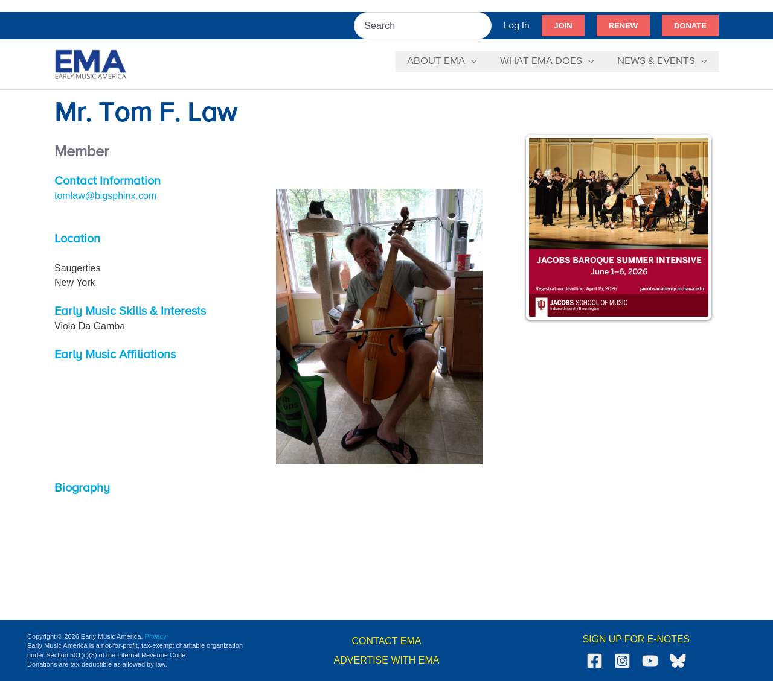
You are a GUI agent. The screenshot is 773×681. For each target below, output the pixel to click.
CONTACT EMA (387, 641)
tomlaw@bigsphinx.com (105, 196)
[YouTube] (650, 661)
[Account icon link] (517, 25)
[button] (563, 26)
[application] (477, 61)
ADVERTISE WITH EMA (387, 660)
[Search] (483, 26)
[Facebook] (594, 661)
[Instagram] (622, 661)
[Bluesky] (678, 661)
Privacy (156, 636)
